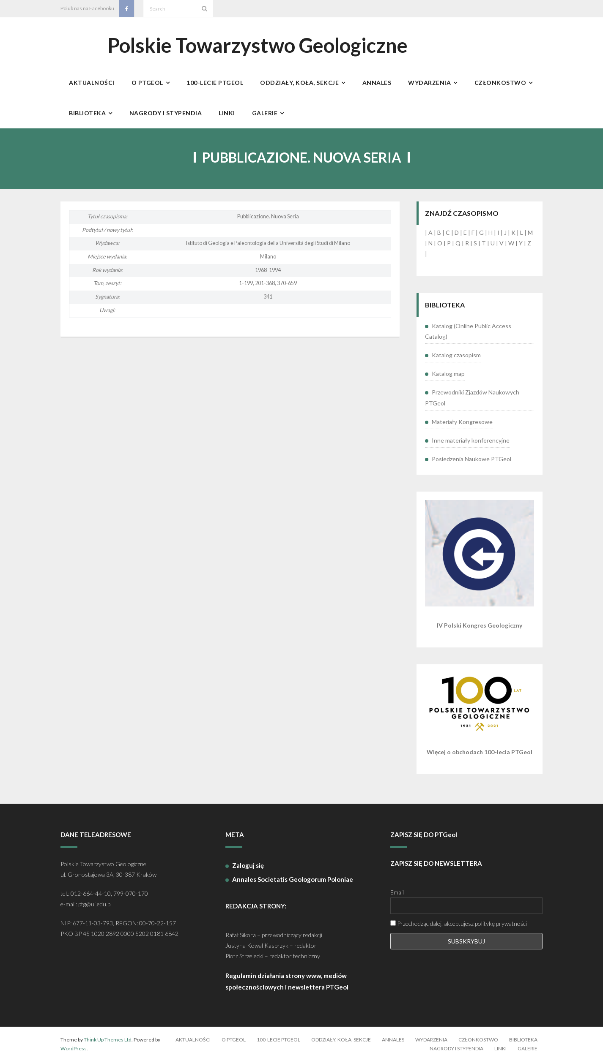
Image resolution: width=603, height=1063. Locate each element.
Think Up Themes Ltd (108, 1041)
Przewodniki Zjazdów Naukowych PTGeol (472, 399)
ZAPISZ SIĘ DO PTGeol (423, 836)
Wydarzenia (431, 1041)
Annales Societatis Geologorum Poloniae (292, 880)
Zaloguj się (248, 866)
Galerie (527, 1050)
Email (397, 893)
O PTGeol (234, 1041)
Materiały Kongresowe (462, 423)
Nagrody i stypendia (456, 1050)
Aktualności (193, 1041)
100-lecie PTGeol (278, 1041)
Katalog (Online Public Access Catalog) (468, 332)
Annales (393, 1041)
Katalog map (448, 375)
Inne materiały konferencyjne (471, 441)
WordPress (73, 1050)
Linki (500, 1050)
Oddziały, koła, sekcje (341, 1041)
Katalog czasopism (456, 356)
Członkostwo (478, 1041)
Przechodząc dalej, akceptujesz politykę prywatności (458, 925)
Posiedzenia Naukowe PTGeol (471, 460)
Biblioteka (523, 1041)
